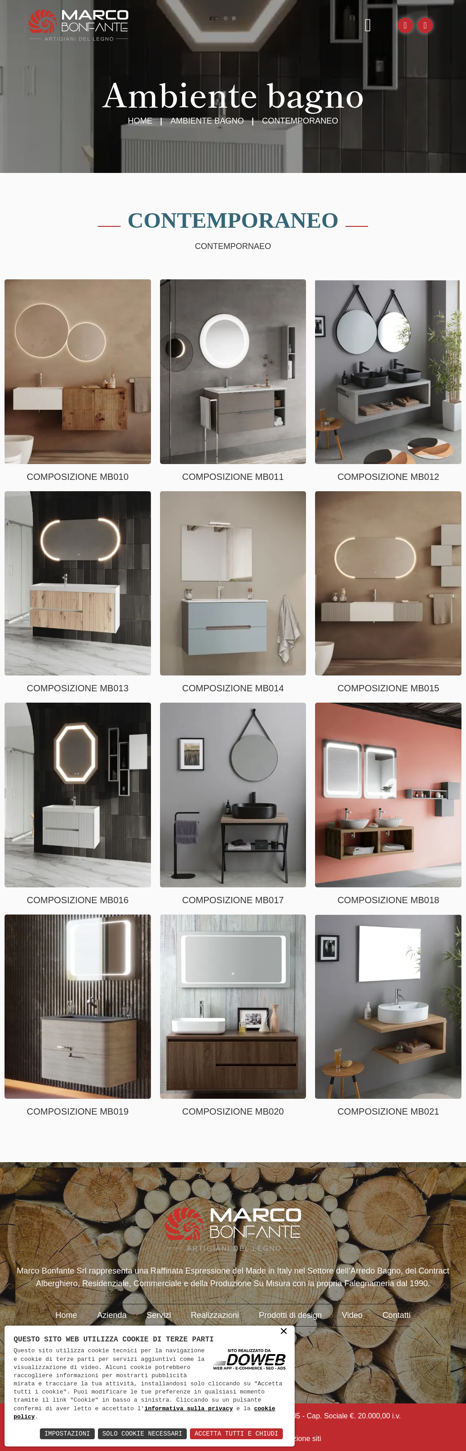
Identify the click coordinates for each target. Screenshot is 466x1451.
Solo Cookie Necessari (142, 1433)
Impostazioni (67, 1433)
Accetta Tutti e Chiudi (236, 1433)
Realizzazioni (215, 1315)
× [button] (284, 1332)
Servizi (158, 1315)
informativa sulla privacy (189, 1409)
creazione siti (300, 1438)
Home (140, 120)
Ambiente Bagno (207, 120)
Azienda (111, 1315)
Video (352, 1315)
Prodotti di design (290, 1315)
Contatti (397, 1315)
